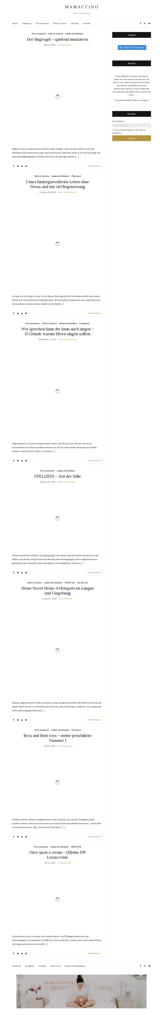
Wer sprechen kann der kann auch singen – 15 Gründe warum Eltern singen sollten (57, 331)
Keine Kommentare (67, 192)
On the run (82, 582)
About (15, 23)
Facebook (16, 966)
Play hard (76, 176)
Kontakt (86, 23)
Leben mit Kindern (74, 33)
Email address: (118, 121)
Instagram (29, 966)
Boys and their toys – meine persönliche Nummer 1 (58, 738)
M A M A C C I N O (81, 6)
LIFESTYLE (70, 582)
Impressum (55, 966)
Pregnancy (27, 23)
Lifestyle (75, 23)
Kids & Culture (60, 23)
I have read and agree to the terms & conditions (129, 131)
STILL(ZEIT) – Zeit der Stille (57, 476)
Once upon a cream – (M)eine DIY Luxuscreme (57, 855)
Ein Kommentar (66, 598)
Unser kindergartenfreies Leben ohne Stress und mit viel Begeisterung (57, 184)
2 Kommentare (64, 45)
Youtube (42, 966)
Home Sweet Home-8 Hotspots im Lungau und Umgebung (57, 591)
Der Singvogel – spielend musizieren (57, 39)
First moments (42, 23)
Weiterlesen (94, 166)
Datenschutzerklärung (75, 966)
